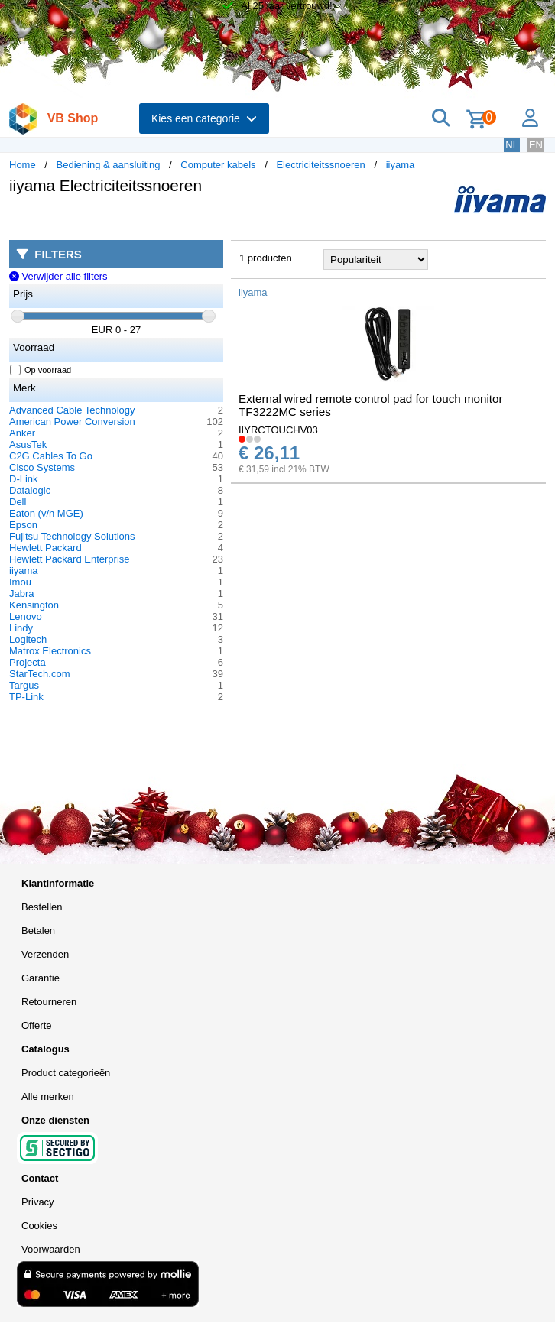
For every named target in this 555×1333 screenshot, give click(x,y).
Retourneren (48, 1001)
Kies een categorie (204, 118)
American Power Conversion (72, 421)
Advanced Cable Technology (72, 410)
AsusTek (28, 444)
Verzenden (45, 954)
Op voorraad (41, 370)
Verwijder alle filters (58, 276)
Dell (17, 502)
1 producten (265, 258)
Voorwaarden (50, 1249)
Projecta (27, 662)
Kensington (34, 605)
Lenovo (25, 616)
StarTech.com (39, 673)
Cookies (39, 1225)
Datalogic (29, 490)
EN (536, 145)
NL (511, 145)
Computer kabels (217, 164)
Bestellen (41, 907)
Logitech (28, 639)
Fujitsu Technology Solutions (72, 536)
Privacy (37, 1202)
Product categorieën (65, 1072)
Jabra (21, 593)
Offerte (36, 1025)
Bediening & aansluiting (109, 164)
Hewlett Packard (45, 547)
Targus (24, 685)
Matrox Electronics (50, 651)
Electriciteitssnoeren (320, 164)
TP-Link (26, 696)
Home (22, 164)
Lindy (21, 628)
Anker (22, 433)
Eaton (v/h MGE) (46, 513)
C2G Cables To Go (50, 456)
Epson (23, 524)
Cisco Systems (42, 467)
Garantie (40, 978)
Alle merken (47, 1096)
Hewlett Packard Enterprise (69, 559)
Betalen (38, 930)
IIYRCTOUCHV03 (278, 430)
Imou (20, 582)
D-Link (23, 479)
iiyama (400, 164)
